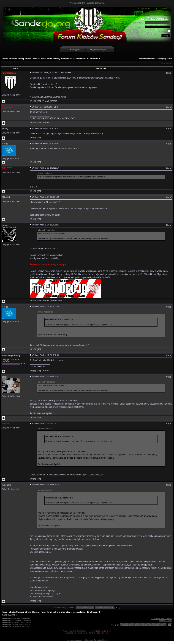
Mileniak (6, 197)
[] (168, 73)
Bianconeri (7, 107)
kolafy (5, 128)
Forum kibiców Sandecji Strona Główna (20, 59)
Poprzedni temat (147, 59)
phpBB (75, 631)
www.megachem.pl (11, 355)
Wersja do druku (165, 621)
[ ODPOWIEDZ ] (9, 615)
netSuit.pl (104, 633)
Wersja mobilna (77, 3)
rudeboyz (6, 485)
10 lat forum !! (93, 59)
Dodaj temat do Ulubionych (161, 619)
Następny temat (164, 59)
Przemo (91, 631)
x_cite (5, 144)
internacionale (9, 73)
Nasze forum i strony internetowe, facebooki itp (63, 59)
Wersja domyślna (95, 3)
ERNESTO (7, 168)
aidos (4, 377)
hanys (5, 225)
